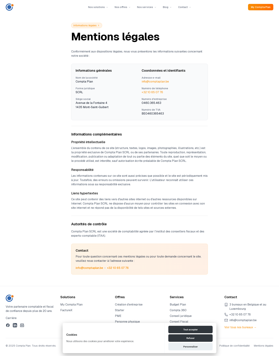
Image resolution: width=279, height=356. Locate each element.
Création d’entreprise (129, 304)
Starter (119, 310)
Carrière (11, 318)
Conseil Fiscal (179, 321)
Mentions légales (263, 345)
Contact (184, 7)
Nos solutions (98, 7)
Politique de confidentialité (234, 345)
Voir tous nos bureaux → (240, 327)
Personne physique (127, 321)
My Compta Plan (260, 7)
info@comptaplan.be (155, 81)
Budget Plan (178, 304)
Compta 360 (178, 310)
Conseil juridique (181, 316)
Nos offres (123, 7)
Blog (167, 7)
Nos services (146, 7)
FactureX (66, 310)
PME (118, 316)
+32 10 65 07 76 (152, 92)
